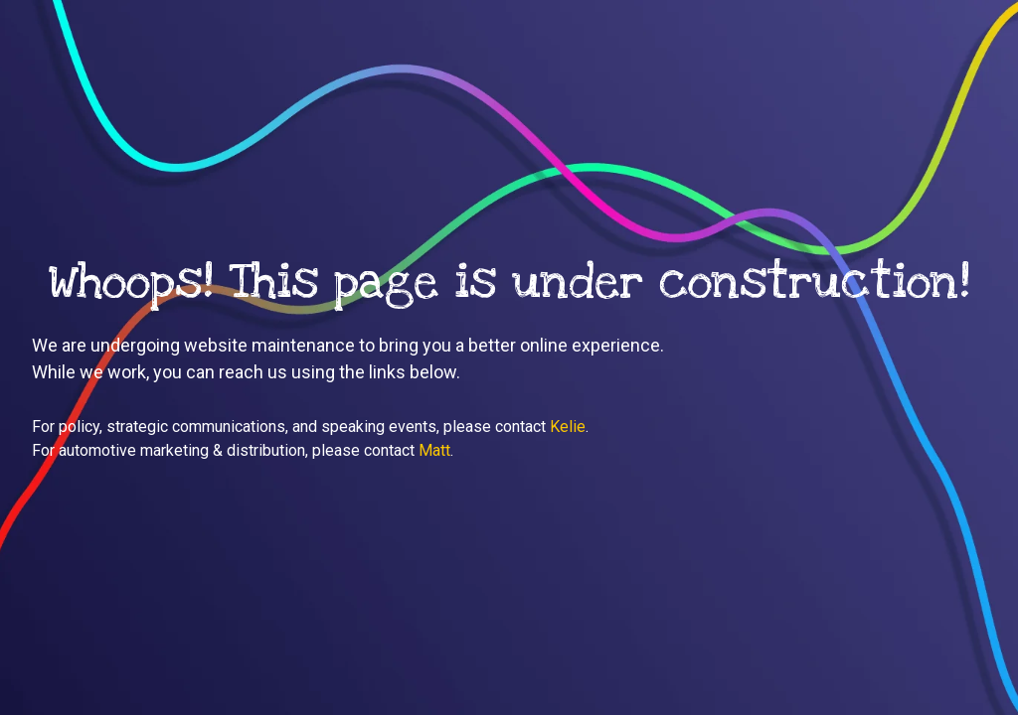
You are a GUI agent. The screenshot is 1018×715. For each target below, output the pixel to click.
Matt (434, 450)
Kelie (568, 426)
